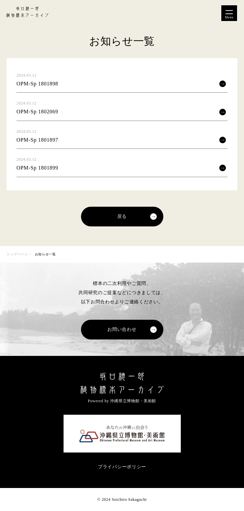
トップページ (17, 254)
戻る (122, 216)
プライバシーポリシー (122, 466)
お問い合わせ (121, 329)
